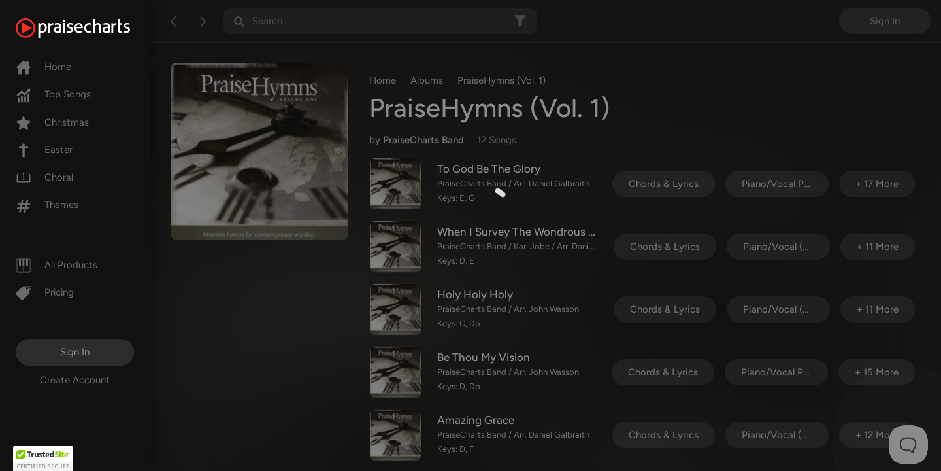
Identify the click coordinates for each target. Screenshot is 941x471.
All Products (56, 265)
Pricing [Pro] (45, 292)
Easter (44, 150)
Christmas (52, 122)
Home (43, 67)
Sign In (75, 352)
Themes (47, 205)
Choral (44, 177)
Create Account (75, 380)
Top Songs (53, 94)
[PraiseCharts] (89, 28)
